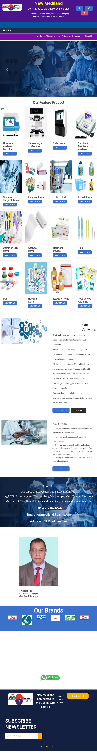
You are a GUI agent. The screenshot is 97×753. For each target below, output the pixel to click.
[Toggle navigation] (4, 25)
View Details (10, 154)
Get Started (78, 696)
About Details (61, 410)
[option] (12, 617)
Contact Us (78, 410)
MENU (8, 30)
